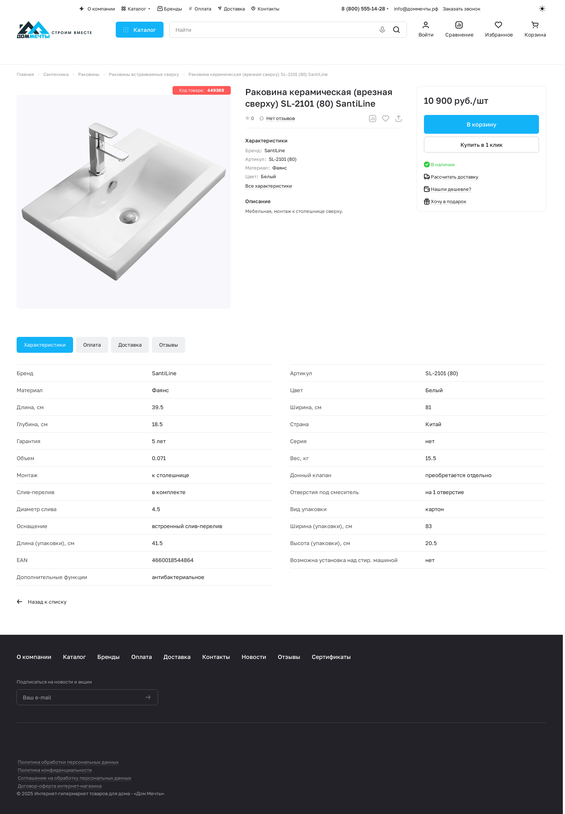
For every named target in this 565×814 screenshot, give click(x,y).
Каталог (74, 656)
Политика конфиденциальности (55, 770)
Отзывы (168, 345)
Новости (254, 656)
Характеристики (45, 345)
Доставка (130, 345)
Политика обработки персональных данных (68, 762)
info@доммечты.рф (416, 9)
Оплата (92, 345)
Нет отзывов (277, 118)
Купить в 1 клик (481, 144)
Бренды (108, 656)
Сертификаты (331, 656)
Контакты (216, 656)
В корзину (481, 124)
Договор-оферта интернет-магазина (60, 786)
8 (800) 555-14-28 (363, 8)
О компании (34, 656)
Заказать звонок (461, 9)
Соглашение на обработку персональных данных (74, 778)
